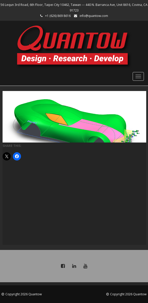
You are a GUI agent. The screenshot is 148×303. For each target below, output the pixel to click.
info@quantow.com (94, 16)
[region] (74, 116)
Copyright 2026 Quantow (23, 294)
